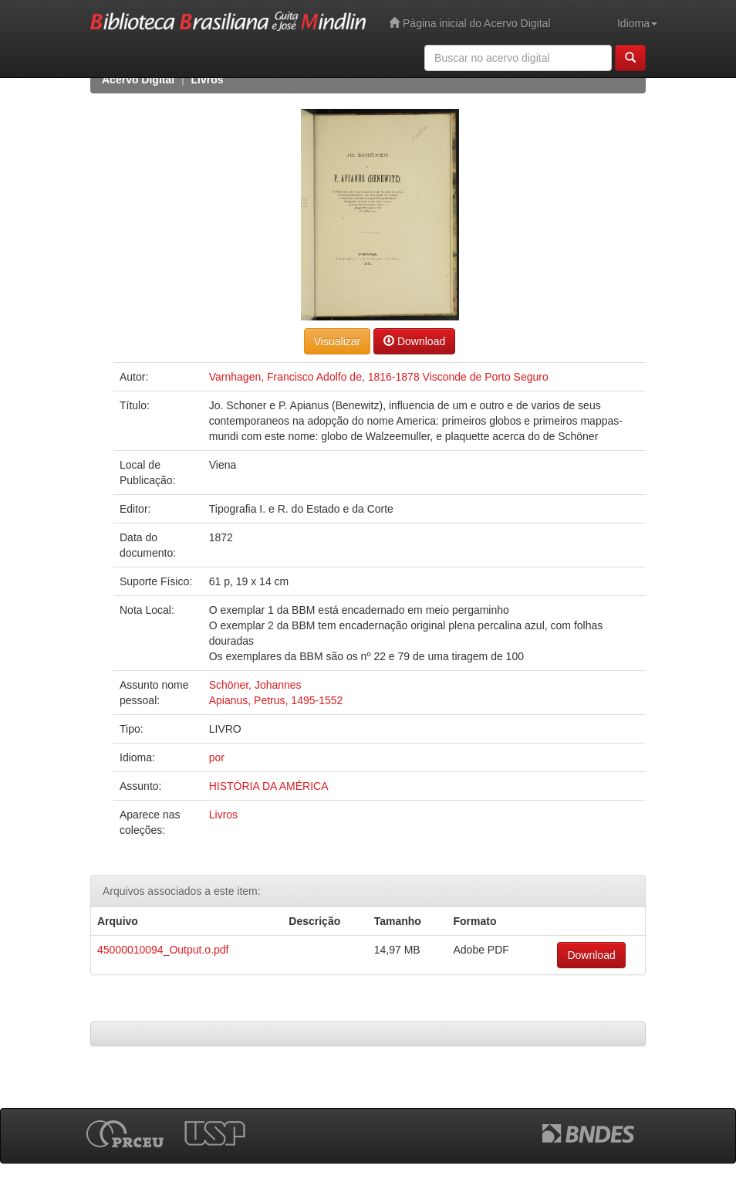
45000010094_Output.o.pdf (163, 950)
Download (414, 340)
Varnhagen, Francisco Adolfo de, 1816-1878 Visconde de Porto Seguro (379, 377)
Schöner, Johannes (255, 685)
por (217, 757)
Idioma (637, 23)
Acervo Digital (138, 79)
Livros (207, 79)
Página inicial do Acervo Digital (469, 22)
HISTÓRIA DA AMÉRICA (269, 786)
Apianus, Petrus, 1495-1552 (276, 700)
